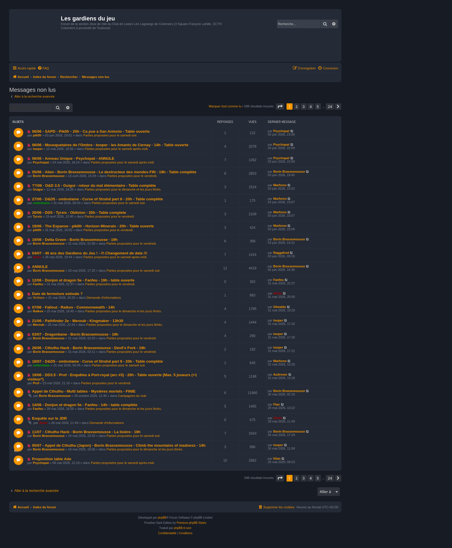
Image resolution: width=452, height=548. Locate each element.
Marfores (280, 185)
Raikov (38, 311)
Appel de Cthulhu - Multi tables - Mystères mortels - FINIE (83, 391)
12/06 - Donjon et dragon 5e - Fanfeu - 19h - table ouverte (83, 280)
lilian (276, 458)
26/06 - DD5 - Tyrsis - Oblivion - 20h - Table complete (79, 212)
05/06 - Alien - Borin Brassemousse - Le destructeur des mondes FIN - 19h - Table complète (114, 172)
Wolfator (39, 297)
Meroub (38, 324)
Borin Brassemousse (49, 176)
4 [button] (311, 106)
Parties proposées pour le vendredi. (132, 176)
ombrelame (41, 203)
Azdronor (280, 374)
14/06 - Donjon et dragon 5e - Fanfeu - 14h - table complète (85, 405)
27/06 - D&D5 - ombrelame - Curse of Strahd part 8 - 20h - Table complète (97, 199)
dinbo (37, 257)
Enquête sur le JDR (49, 418)
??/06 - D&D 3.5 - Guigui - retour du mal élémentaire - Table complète (94, 185)
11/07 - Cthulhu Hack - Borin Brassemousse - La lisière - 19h (86, 432)
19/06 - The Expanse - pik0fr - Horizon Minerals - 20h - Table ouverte (93, 226)
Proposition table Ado (51, 459)
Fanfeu (38, 284)
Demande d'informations (103, 297)
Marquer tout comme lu (225, 106)
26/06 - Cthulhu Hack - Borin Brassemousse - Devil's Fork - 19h (89, 348)
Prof (36, 383)
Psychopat (281, 131)
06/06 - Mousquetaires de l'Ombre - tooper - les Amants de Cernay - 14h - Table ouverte (110, 145)
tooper (38, 149)
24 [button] (330, 106)
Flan (276, 404)
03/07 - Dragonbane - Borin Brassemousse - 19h (75, 334)
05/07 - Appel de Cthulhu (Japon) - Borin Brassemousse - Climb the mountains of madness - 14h (119, 445)
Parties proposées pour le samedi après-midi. (116, 149)
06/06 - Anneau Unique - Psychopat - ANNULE (73, 158)
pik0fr (37, 135)
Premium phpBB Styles (191, 522)
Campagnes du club (132, 395)
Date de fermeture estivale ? (57, 294)
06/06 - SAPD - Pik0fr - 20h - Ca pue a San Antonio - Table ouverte (91, 131)
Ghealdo (279, 307)
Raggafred (281, 252)
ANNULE (40, 267)
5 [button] (318, 106)
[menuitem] (43, 68)
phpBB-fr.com (182, 528)
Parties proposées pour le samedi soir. (110, 135)
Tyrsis (37, 216)
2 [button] (296, 106)
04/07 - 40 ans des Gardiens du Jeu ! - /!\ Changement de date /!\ (89, 253)
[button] (280, 106)
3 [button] (304, 106)
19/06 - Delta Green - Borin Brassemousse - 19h (75, 239)
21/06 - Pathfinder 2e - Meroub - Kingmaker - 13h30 (77, 321)
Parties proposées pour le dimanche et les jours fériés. (123, 189)
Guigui (38, 189)
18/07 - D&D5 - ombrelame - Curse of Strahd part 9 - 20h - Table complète (97, 361)
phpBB (162, 517)
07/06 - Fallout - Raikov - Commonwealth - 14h (73, 307)
